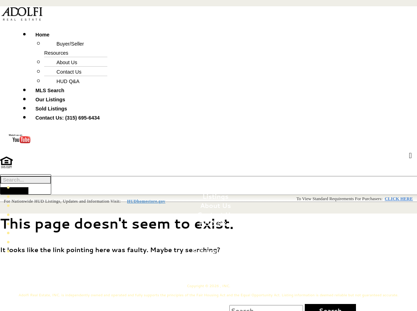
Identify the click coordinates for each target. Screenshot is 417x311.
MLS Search (49, 90)
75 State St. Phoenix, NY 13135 (249, 265)
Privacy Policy (215, 250)
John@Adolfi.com (239, 274)
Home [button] (42, 35)
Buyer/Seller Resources (64, 48)
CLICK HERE (399, 198)
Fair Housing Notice (215, 232)
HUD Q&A (68, 81)
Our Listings (50, 99)
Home (215, 186)
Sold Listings (51, 108)
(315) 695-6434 (176, 274)
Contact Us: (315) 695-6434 (67, 118)
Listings (215, 195)
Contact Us (68, 72)
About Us (66, 62)
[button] (150, 34)
